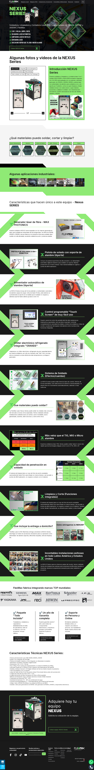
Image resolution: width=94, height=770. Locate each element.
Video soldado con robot (18, 74)
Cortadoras (50, 751)
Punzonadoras (51, 761)
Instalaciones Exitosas (17, 71)
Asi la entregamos (31, 68)
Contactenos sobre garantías (46, 639)
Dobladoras (51, 757)
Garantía (62, 754)
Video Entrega (28, 71)
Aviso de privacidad (69, 751)
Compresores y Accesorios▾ (45, 2)
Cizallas (50, 759)
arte (82, 761)
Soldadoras (51, 755)
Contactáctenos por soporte (72, 637)
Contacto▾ (76, 2)
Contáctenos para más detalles (20, 639)
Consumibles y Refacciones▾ (60, 2)
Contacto (63, 757)
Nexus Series (15, 68)
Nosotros (63, 755)
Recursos (63, 750)
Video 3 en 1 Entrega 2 (32, 74)
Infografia (22, 68)
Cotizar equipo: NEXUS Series (63, 729)
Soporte (62, 752)
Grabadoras (51, 753)
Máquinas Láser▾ (25, 2)
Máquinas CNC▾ (34, 2)
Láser (55, 750)
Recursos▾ (70, 2)
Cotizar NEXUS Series (24, 48)
